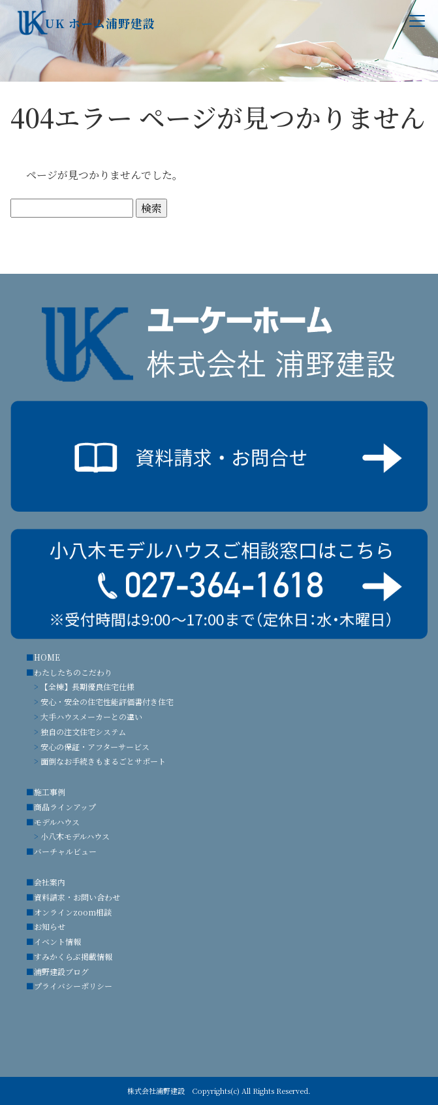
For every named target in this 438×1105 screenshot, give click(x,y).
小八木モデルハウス (75, 836)
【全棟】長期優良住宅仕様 (87, 686)
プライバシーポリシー (73, 985)
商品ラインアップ (65, 806)
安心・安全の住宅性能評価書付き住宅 (107, 701)
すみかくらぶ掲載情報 (73, 956)
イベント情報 (57, 941)
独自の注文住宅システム (83, 731)
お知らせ (49, 926)
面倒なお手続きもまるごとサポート (103, 761)
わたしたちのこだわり (73, 672)
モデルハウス (57, 821)
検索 (151, 208)
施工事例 (49, 791)
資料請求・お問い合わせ (77, 896)
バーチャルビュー (65, 851)
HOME (47, 657)
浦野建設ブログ (61, 971)
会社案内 (49, 881)
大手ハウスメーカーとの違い (91, 716)
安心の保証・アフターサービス (94, 746)
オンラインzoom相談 (73, 911)
